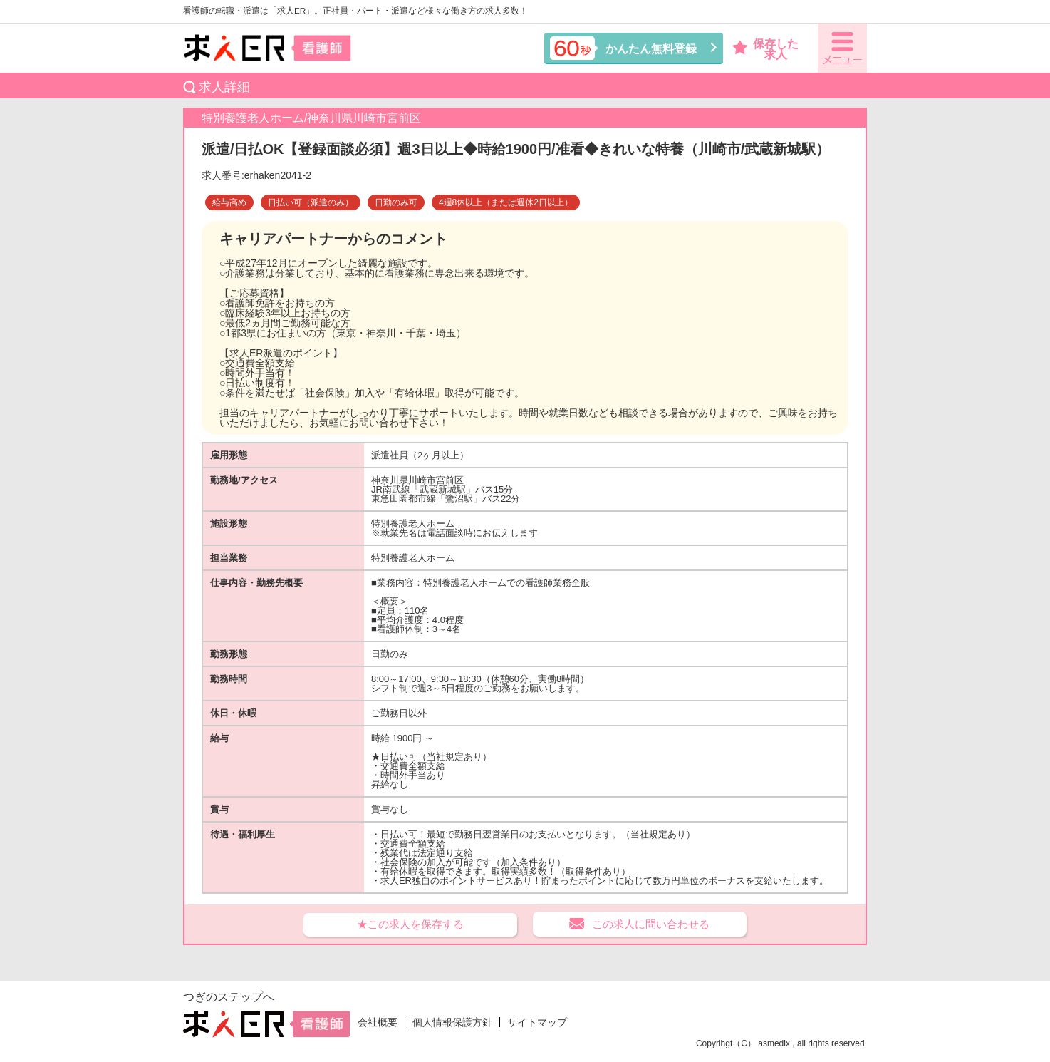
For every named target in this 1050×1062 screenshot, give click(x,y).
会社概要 (377, 1022)
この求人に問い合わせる (650, 924)
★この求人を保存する (410, 924)
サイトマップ (537, 1022)
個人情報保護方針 (452, 1022)
